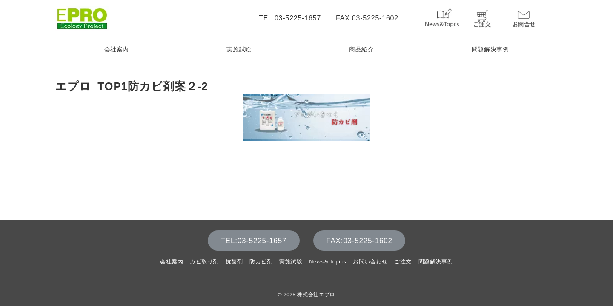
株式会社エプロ (316, 294)
